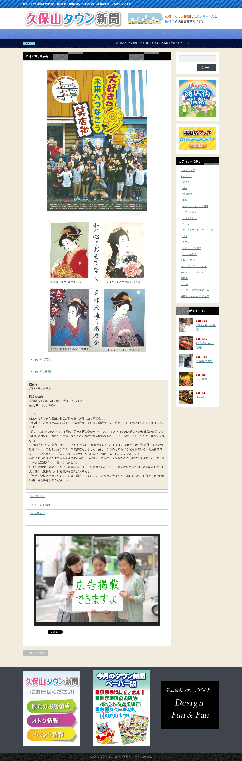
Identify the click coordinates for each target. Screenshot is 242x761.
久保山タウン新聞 (117, 756)
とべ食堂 (201, 379)
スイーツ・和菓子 (191, 248)
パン (184, 236)
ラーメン (187, 224)
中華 (184, 200)
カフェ (185, 242)
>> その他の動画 (40, 371)
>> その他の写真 (40, 359)
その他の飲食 (189, 254)
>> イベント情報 (40, 504)
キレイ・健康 (188, 260)
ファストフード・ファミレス (197, 230)
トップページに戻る (35, 653)
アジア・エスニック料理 (195, 206)
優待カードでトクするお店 (195, 296)
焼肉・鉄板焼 (189, 212)
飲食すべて (186, 176)
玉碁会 (200, 397)
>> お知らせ (37, 513)
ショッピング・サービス (194, 266)
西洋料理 (187, 194)
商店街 (184, 278)
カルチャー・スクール (192, 272)
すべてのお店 (188, 170)
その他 (184, 284)
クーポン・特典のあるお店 (195, 290)
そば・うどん (189, 218)
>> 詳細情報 (37, 496)
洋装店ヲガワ (204, 361)
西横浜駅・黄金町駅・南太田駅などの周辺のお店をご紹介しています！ (163, 43)
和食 (184, 188)
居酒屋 (185, 182)
